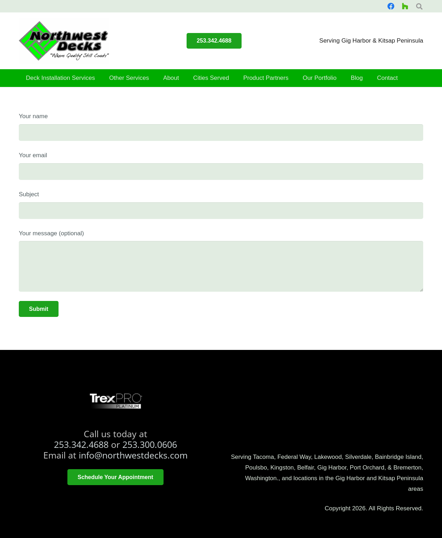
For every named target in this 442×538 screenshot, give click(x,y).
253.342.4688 (81, 444)
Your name (221, 127)
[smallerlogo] (64, 41)
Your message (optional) (221, 261)
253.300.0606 (149, 444)
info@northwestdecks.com (133, 455)
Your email (221, 166)
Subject (221, 205)
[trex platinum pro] (115, 401)
